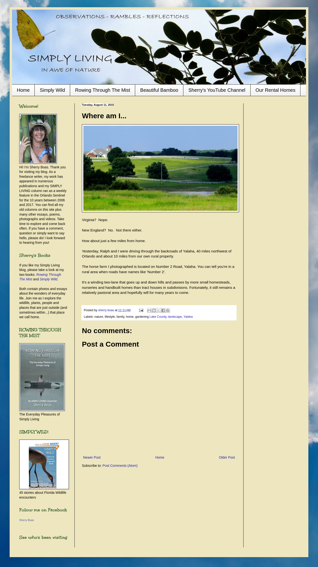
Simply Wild (52, 90)
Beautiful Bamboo (159, 90)
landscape (175, 316)
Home (23, 90)
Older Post (227, 457)
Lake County (158, 316)
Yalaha (188, 316)
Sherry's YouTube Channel (216, 90)
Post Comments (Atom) (120, 466)
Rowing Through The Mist (102, 90)
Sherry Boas (26, 520)
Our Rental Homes (276, 90)
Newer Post (91, 457)
